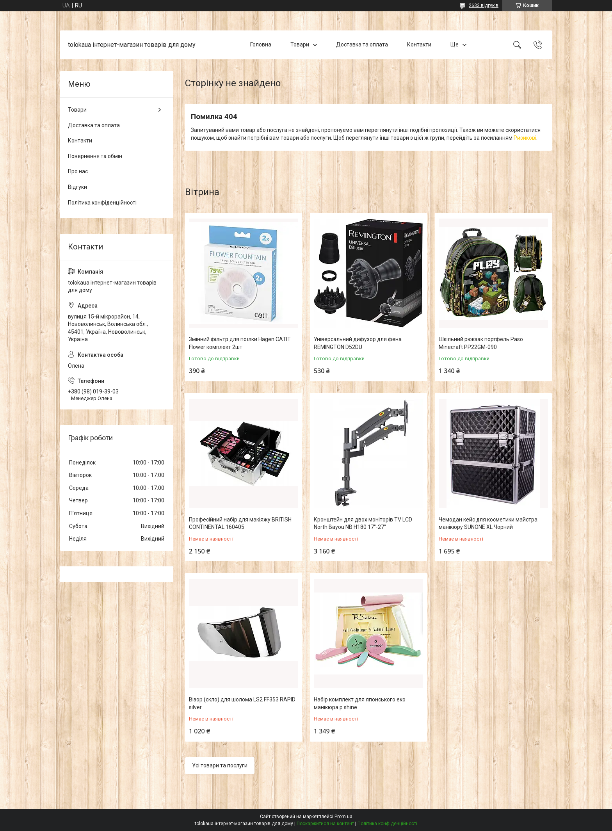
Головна (260, 44)
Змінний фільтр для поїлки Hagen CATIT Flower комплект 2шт (240, 343)
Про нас (78, 171)
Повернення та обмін (95, 156)
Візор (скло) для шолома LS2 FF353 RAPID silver (242, 703)
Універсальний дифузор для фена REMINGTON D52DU (358, 343)
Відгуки (77, 187)
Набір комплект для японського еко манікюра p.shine (360, 703)
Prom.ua (343, 816)
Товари (299, 44)
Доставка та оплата (362, 44)
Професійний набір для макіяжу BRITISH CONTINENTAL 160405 (240, 523)
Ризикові (525, 138)
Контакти (419, 44)
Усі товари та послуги (219, 765)
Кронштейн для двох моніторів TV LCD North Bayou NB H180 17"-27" (363, 523)
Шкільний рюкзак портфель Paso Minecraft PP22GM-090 (481, 343)
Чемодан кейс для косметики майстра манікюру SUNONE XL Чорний (488, 523)
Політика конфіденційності (102, 202)
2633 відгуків (483, 5)
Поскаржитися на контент (325, 823)
